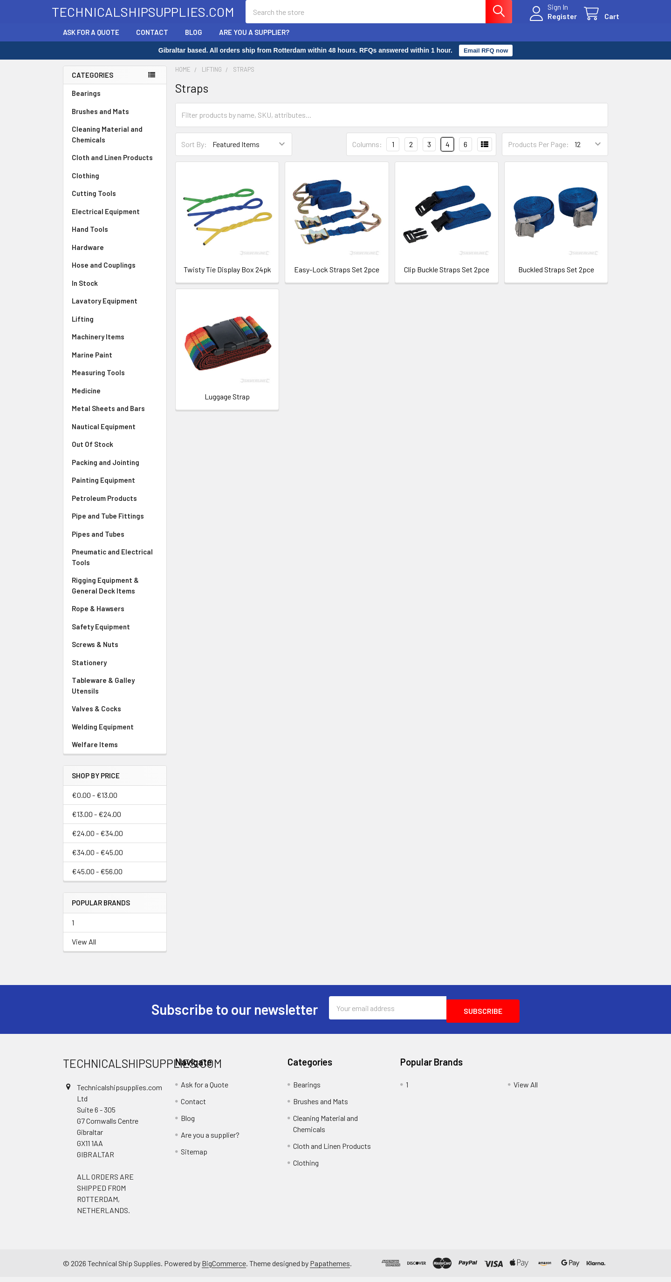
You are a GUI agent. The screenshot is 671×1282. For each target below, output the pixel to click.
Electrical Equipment (106, 220)
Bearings (86, 101)
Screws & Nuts (95, 652)
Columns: (367, 152)
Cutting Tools (94, 201)
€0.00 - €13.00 (94, 803)
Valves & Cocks (96, 717)
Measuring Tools (98, 381)
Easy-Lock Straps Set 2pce (336, 277)
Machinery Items (98, 345)
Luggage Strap (227, 404)
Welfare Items (95, 753)
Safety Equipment (101, 635)
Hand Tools (90, 237)
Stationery (89, 671)
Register (551, 21)
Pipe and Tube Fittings (108, 524)
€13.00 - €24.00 (96, 822)
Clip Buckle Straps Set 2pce (446, 277)
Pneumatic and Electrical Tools (112, 565)
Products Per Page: (538, 152)
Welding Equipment (103, 735)
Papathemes (330, 1268)
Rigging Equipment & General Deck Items (105, 593)
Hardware (88, 255)
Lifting (83, 327)
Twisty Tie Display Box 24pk (227, 277)
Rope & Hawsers (98, 617)
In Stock (85, 291)
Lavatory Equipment (104, 309)
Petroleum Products (104, 506)
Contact (152, 40)
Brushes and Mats (100, 119)
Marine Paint (92, 363)
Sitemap (194, 1156)
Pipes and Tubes (98, 542)
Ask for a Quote (91, 40)
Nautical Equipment (104, 435)
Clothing (85, 184)
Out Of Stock (92, 452)
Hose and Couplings (104, 273)
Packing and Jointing (105, 470)
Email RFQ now (486, 58)
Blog (193, 40)
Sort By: (194, 152)
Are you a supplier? (254, 40)
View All (84, 949)
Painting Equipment (103, 488)
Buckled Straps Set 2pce (556, 277)
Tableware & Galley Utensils (103, 693)
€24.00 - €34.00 (97, 841)
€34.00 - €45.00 (97, 860)
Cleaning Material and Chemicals (107, 142)
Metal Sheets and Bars (108, 416)
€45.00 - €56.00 (97, 879)
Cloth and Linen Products (112, 166)
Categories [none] (92, 83)
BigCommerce (224, 1268)
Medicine (86, 399)
